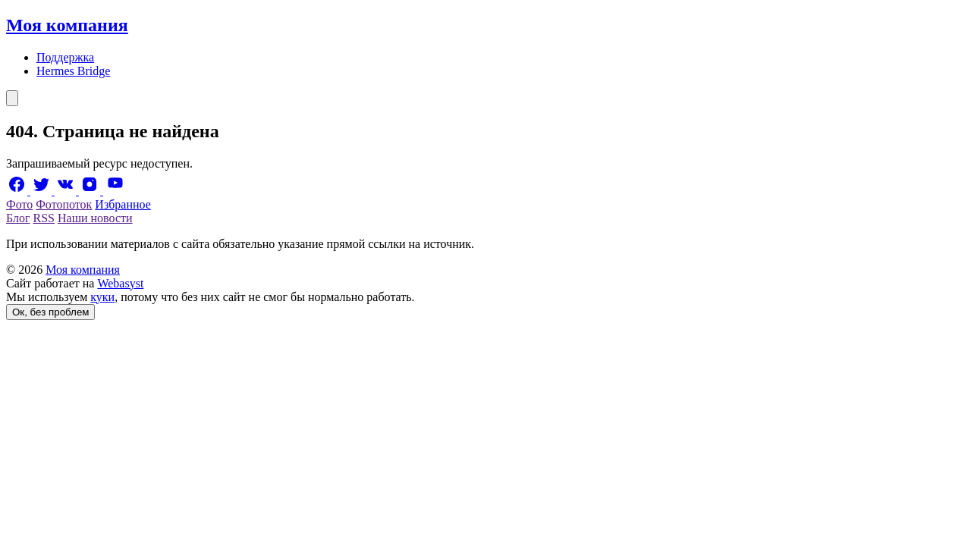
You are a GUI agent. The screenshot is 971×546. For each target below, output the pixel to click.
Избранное (123, 204)
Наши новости (95, 218)
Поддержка (65, 57)
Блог (18, 218)
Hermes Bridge (73, 70)
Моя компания (67, 25)
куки (102, 296)
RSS (44, 218)
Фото (19, 204)
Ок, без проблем (50, 312)
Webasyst (120, 283)
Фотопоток (64, 204)
